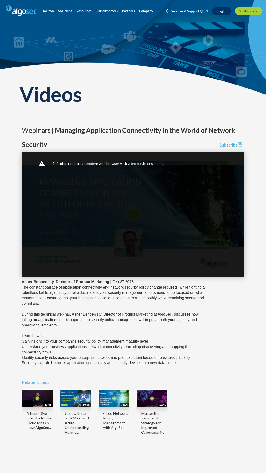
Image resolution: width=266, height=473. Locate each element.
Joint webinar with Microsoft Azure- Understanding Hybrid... (77, 422)
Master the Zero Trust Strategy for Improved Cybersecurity (152, 422)
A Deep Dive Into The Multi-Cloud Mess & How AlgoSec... (39, 420)
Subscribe (231, 144)
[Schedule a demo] (248, 11)
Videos (50, 94)
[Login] (221, 11)
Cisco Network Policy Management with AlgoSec (115, 420)
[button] (47, 11)
